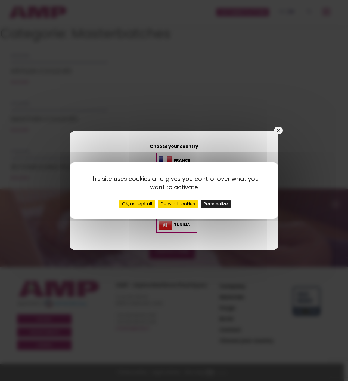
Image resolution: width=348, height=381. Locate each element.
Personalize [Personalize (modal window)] (215, 204)
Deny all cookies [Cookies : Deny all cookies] (177, 204)
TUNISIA (182, 224)
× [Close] (278, 130)
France (182, 160)
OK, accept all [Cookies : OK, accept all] (137, 204)
